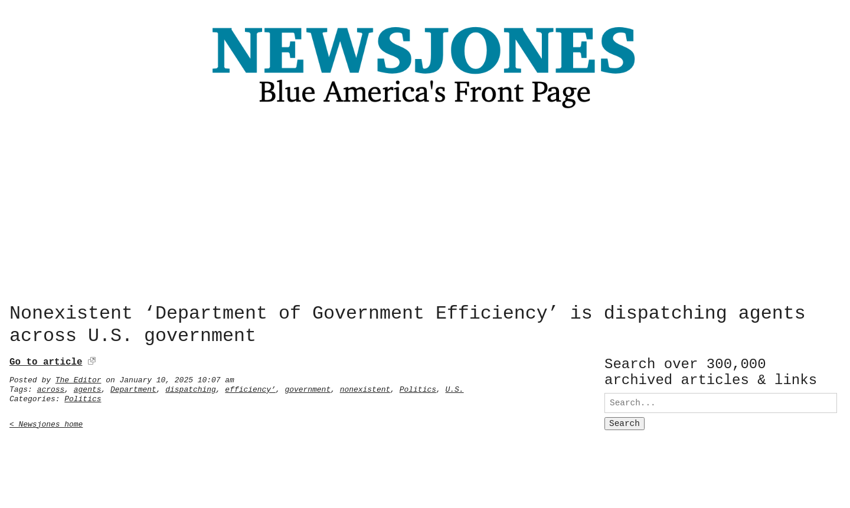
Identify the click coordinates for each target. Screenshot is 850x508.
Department (133, 387)
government (308, 387)
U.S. (454, 387)
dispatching (190, 387)
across (51, 387)
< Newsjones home (46, 422)
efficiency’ (250, 387)
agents (88, 387)
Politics (418, 387)
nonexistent (365, 387)
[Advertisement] (425, 209)
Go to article (45, 359)
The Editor (78, 377)
